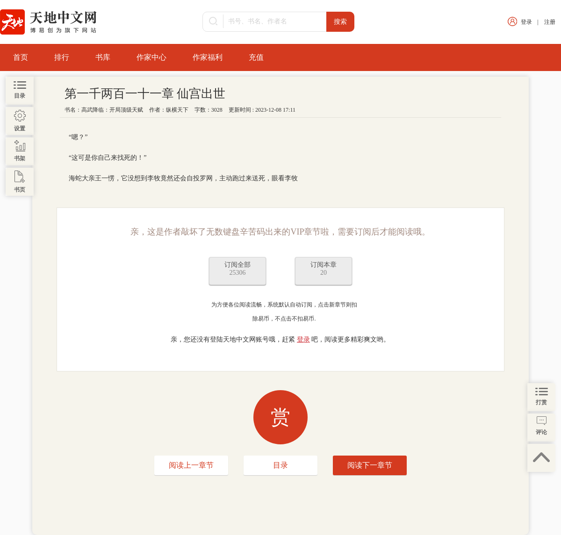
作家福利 (208, 57)
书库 (102, 57)
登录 (526, 22)
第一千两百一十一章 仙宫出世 (145, 93)
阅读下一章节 (369, 465)
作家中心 (151, 57)
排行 (61, 57)
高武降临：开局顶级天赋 (112, 110)
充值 (256, 57)
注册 (549, 22)
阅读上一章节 (191, 465)
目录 (280, 465)
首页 (20, 57)
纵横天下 (177, 110)
